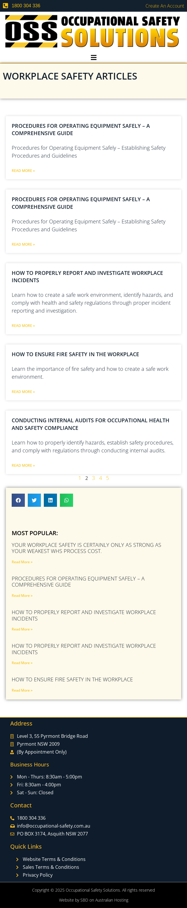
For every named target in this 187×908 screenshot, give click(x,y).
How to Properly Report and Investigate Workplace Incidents (84, 615)
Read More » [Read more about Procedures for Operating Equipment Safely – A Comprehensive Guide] (23, 170)
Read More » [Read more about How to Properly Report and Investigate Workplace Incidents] (23, 325)
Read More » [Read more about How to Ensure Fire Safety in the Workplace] (23, 391)
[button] (93, 57)
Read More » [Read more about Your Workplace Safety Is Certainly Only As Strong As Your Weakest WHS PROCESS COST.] (22, 561)
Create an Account (165, 6)
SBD (84, 900)
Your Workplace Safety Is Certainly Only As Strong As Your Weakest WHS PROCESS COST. (86, 548)
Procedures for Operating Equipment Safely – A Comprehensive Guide (78, 581)
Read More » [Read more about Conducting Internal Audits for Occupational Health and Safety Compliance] (23, 465)
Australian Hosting (111, 900)
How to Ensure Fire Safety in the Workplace (75, 354)
